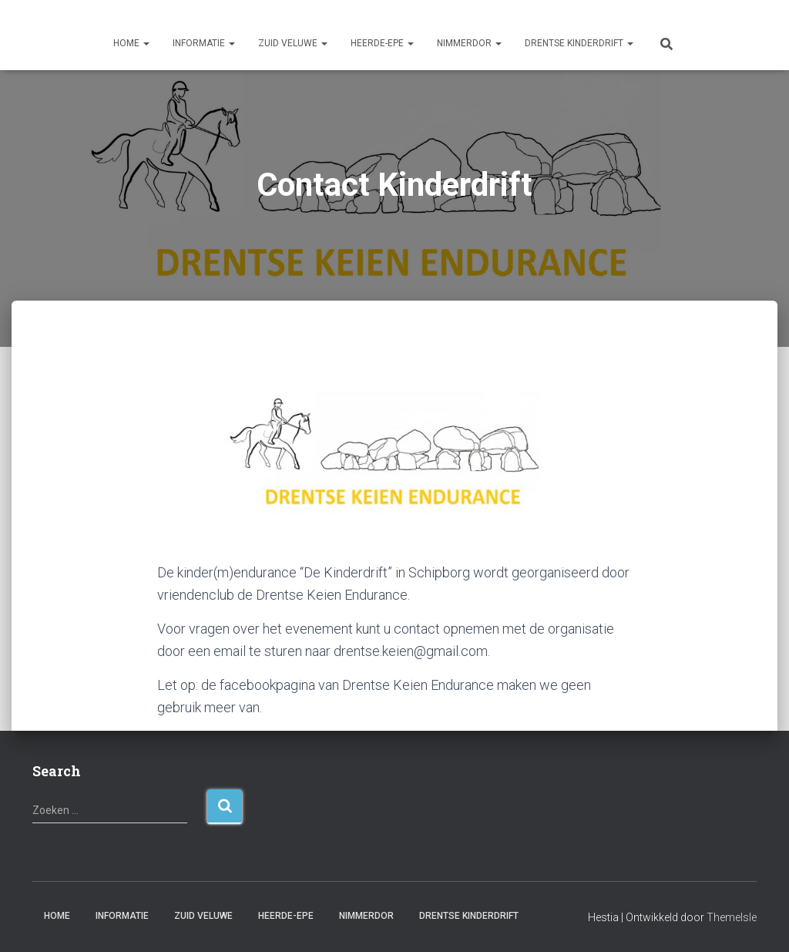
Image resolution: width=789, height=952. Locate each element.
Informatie (204, 43)
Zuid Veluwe (292, 43)
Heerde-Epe (382, 43)
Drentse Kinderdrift (579, 43)
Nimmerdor (469, 43)
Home (131, 43)
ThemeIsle (732, 917)
